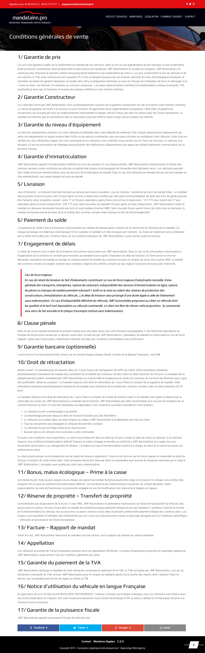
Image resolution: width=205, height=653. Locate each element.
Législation (151, 16)
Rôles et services (116, 16)
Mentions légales (104, 641)
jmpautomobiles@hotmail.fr (78, 4)
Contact (190, 16)
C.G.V (120, 641)
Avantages (136, 16)
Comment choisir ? (172, 16)
